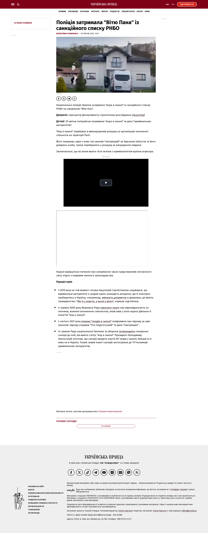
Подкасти (114, 11)
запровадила (127, 331)
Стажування (34, 510)
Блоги (140, 11)
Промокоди (33, 513)
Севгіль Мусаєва (125, 511)
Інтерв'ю (95, 11)
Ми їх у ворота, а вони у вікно (95, 301)
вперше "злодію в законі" (96, 321)
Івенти (104, 11)
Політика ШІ (33, 496)
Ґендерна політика (37, 500)
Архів (147, 11)
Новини (62, 11)
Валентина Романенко (67, 33)
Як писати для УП (36, 506)
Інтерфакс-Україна (178, 489)
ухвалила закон (109, 307)
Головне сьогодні (66, 421)
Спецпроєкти (128, 11)
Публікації (73, 11)
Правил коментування (110, 411)
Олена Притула (159, 511)
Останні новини (23, 23)
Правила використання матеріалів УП (45, 493)
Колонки (84, 11)
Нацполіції (138, 114)
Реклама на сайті (36, 486)
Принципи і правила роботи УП (42, 503)
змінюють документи (114, 297)
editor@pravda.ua (189, 511)
